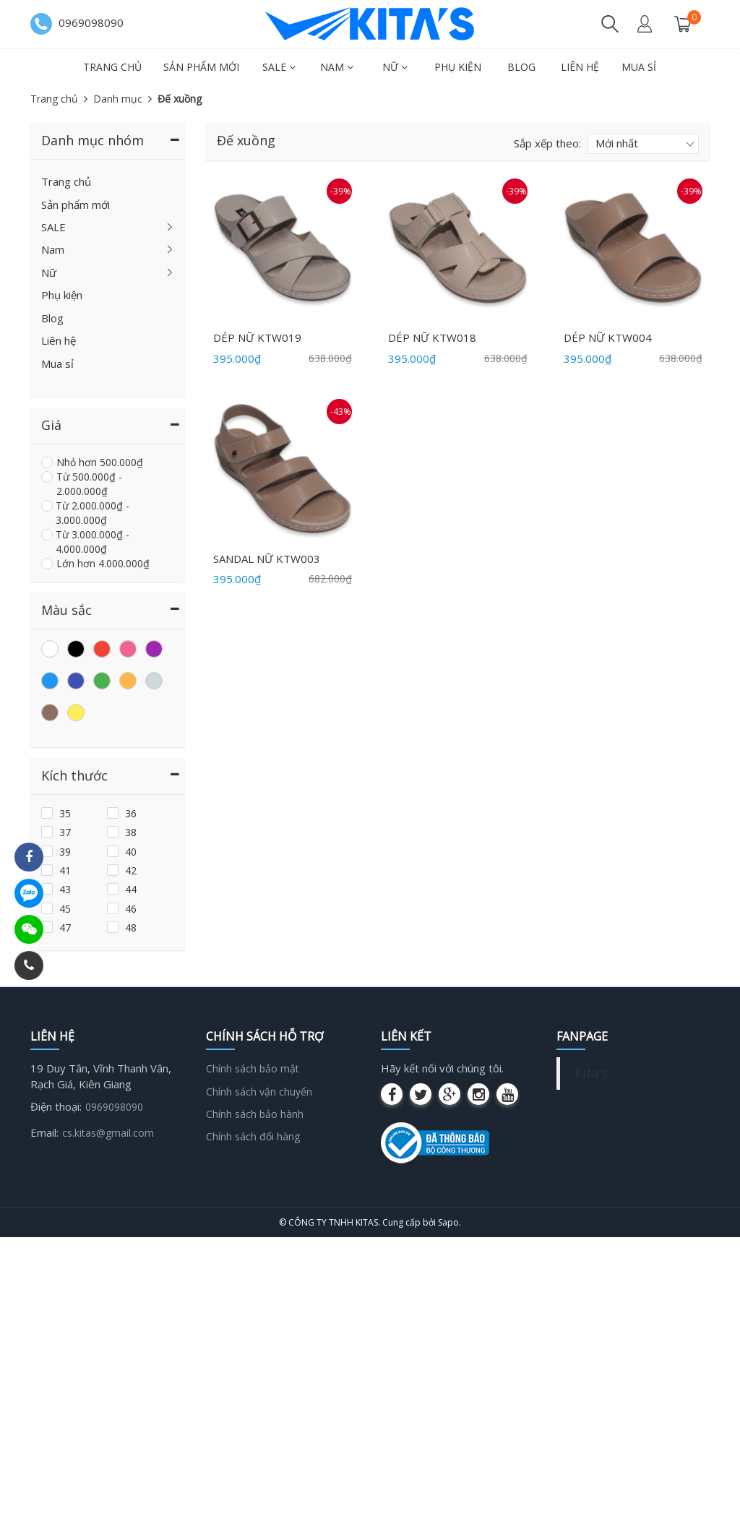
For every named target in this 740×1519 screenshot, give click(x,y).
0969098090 (114, 1107)
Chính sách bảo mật (252, 1068)
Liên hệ (580, 67)
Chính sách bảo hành (255, 1114)
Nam (336, 67)
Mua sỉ (638, 67)
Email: (44, 1132)
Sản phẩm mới (201, 67)
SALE (279, 67)
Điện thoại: (56, 1106)
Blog (521, 67)
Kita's (591, 1073)
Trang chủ (112, 67)
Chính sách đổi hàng (253, 1136)
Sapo (448, 1222)
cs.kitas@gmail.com (108, 1133)
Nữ (395, 67)
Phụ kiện (457, 67)
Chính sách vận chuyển (259, 1091)
